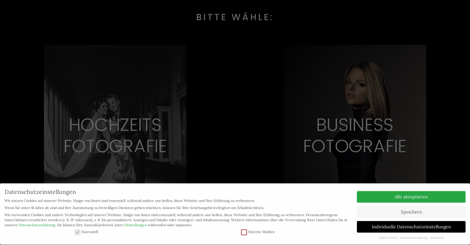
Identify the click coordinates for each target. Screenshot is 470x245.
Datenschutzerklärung (36, 222)
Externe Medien (258, 229)
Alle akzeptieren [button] (411, 194)
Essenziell (86, 229)
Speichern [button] (411, 209)
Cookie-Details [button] (388, 235)
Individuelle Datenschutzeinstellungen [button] (411, 224)
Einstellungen (135, 222)
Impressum (437, 235)
